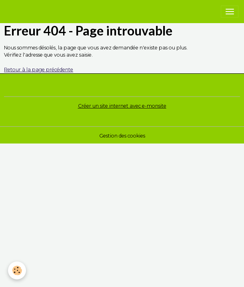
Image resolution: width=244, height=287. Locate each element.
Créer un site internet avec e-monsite (122, 106)
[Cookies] (17, 270)
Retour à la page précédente (38, 70)
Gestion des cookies (122, 136)
